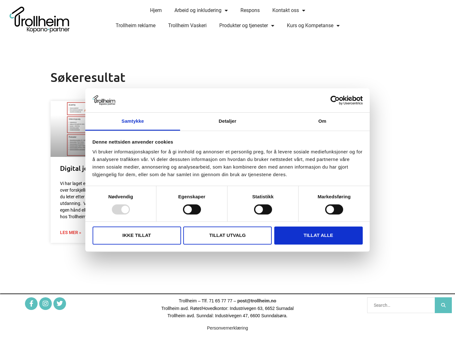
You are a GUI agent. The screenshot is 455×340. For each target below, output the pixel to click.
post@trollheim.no (256, 300)
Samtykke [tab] (133, 121)
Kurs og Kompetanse (313, 25)
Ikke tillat (136, 235)
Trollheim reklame (135, 25)
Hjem (156, 10)
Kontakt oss (288, 10)
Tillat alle (318, 235)
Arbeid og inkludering (201, 10)
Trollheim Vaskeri (187, 25)
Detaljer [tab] (227, 121)
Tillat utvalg (227, 235)
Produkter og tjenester (246, 25)
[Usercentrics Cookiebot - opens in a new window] (335, 100)
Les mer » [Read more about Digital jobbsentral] (70, 232)
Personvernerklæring (227, 328)
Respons (250, 10)
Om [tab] (322, 121)
